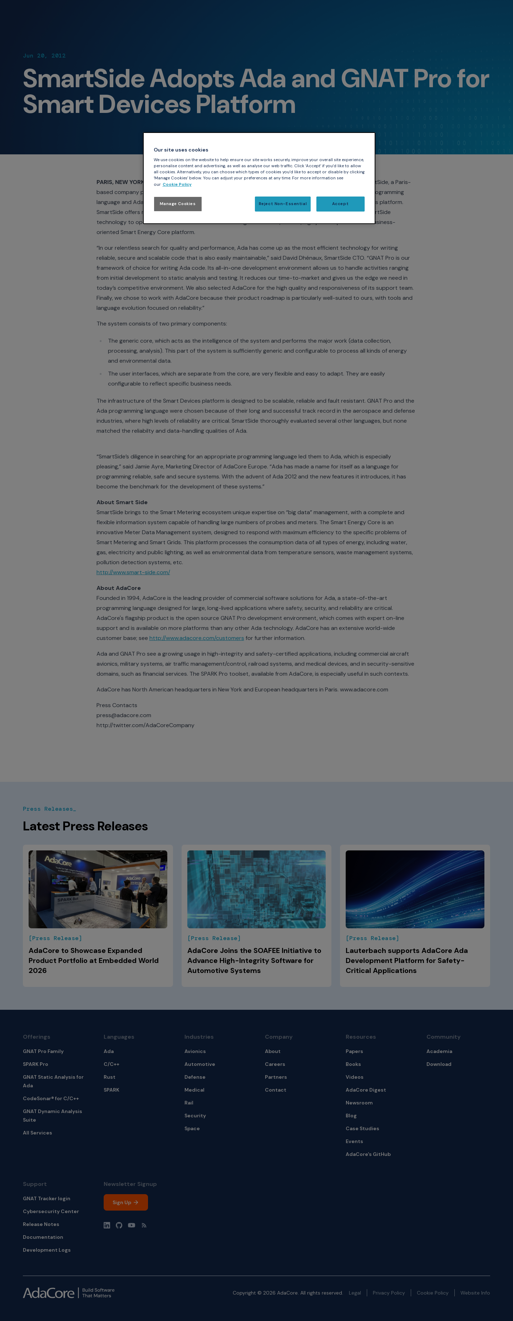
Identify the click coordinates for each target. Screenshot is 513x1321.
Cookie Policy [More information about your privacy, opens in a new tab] (177, 184)
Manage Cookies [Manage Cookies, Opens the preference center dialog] (178, 204)
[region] (259, 178)
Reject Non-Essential (283, 204)
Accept (340, 204)
